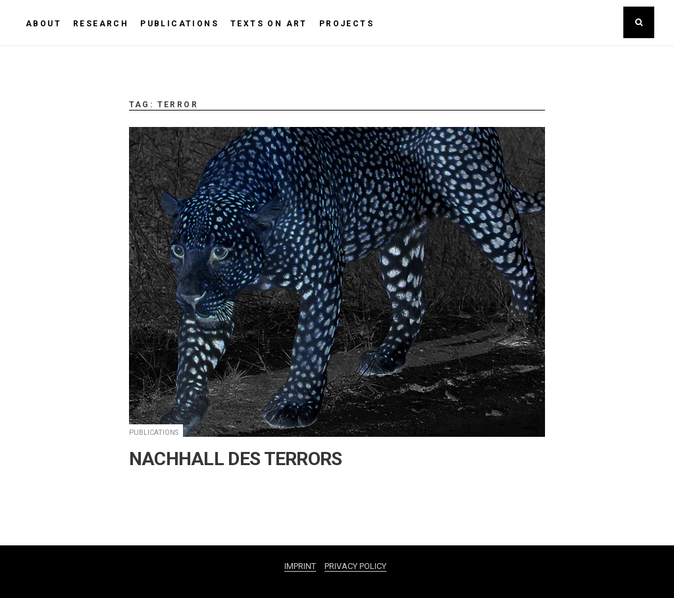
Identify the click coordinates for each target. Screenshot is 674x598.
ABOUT (43, 23)
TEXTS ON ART (268, 23)
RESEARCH (100, 23)
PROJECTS (346, 23)
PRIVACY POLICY (355, 566)
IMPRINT (300, 566)
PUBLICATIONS (179, 23)
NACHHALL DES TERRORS (235, 459)
